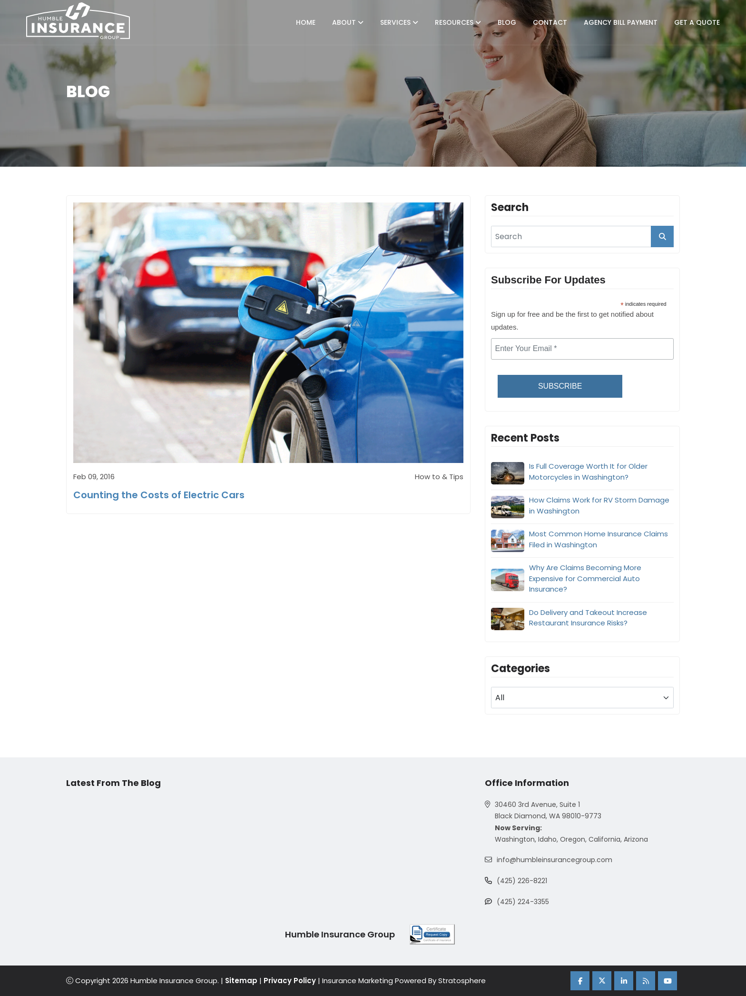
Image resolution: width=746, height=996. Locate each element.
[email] (582, 349)
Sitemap (241, 981)
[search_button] (662, 236)
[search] (582, 236)
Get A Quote (697, 22)
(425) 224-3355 (523, 902)
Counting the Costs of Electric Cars (159, 495)
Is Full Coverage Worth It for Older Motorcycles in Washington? (588, 471)
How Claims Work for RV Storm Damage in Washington (599, 505)
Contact (550, 22)
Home (305, 22)
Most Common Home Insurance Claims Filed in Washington (598, 539)
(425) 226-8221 (522, 881)
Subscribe (560, 386)
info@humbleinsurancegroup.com (554, 860)
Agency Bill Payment (621, 22)
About (347, 22)
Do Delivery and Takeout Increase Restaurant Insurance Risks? (588, 617)
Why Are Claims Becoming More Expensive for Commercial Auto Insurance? (585, 578)
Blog (507, 22)
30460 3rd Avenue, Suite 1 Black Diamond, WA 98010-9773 (547, 810)
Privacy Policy (290, 981)
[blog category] (582, 697)
